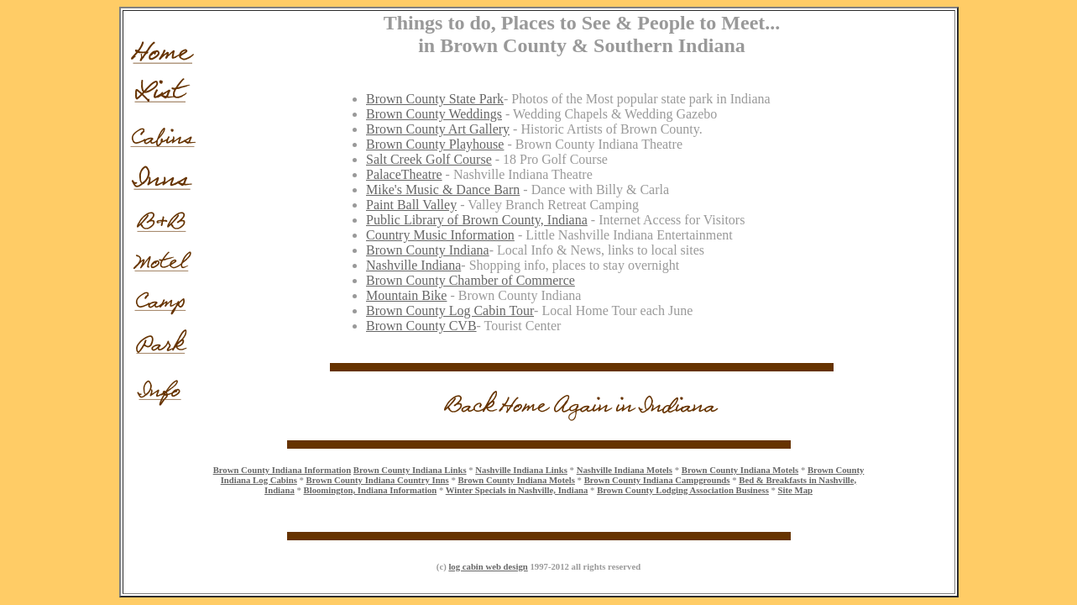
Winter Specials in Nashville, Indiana (517, 490)
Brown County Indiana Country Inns (377, 480)
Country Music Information (440, 235)
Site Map (795, 490)
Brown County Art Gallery (438, 129)
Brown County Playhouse (435, 144)
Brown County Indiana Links (410, 470)
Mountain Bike (406, 295)
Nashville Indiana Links (521, 470)
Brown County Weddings (434, 114)
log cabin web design (487, 566)
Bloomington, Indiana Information (370, 490)
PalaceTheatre (404, 174)
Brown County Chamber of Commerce (470, 280)
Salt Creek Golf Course (429, 159)
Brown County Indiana (427, 250)
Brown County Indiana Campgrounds (657, 480)
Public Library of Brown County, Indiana (477, 220)
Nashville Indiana (413, 265)
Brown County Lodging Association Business (683, 490)
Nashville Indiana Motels (624, 470)
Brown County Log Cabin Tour (450, 310)
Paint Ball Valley (411, 204)
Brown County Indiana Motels (740, 470)
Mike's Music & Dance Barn (443, 189)
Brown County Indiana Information (282, 470)
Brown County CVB (421, 325)
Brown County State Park (435, 99)
